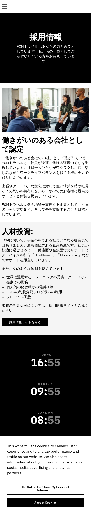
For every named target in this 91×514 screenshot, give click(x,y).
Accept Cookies (45, 503)
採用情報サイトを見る (25, 322)
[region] (45, 475)
